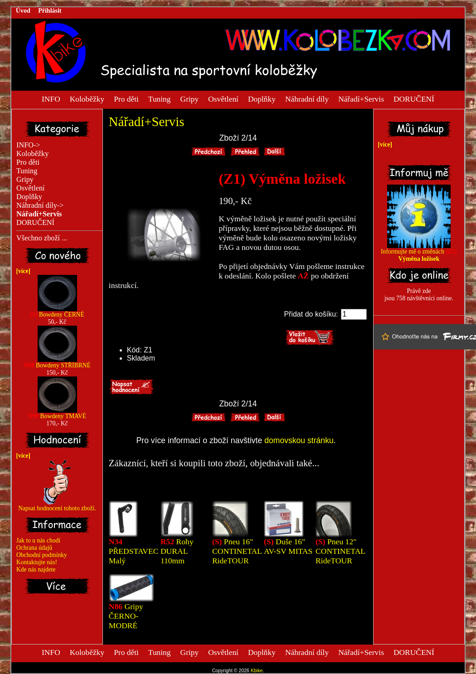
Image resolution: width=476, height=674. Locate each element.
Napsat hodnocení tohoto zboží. (57, 505)
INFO (51, 98)
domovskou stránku (299, 440)
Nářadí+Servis (361, 98)
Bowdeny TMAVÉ (57, 413)
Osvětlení (223, 98)
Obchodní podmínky (41, 555)
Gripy (189, 98)
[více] (21, 271)
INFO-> (28, 145)
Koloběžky (87, 98)
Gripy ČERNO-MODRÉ (126, 616)
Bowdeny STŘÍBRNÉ (57, 363)
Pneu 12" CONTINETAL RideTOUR (340, 551)
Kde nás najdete (36, 569)
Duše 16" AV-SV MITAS (288, 546)
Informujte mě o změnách (419, 252)
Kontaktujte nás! (36, 562)
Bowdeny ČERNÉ (57, 312)
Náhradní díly (307, 98)
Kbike (256, 670)
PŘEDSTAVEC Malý (134, 551)
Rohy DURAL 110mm (177, 551)
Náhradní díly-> (39, 205)
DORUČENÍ (413, 98)
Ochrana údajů (34, 547)
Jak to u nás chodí (38, 540)
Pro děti (126, 98)
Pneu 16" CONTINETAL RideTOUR (237, 551)
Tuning (159, 98)
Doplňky (262, 98)
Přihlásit (49, 10)
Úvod (23, 10)
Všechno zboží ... (41, 238)
